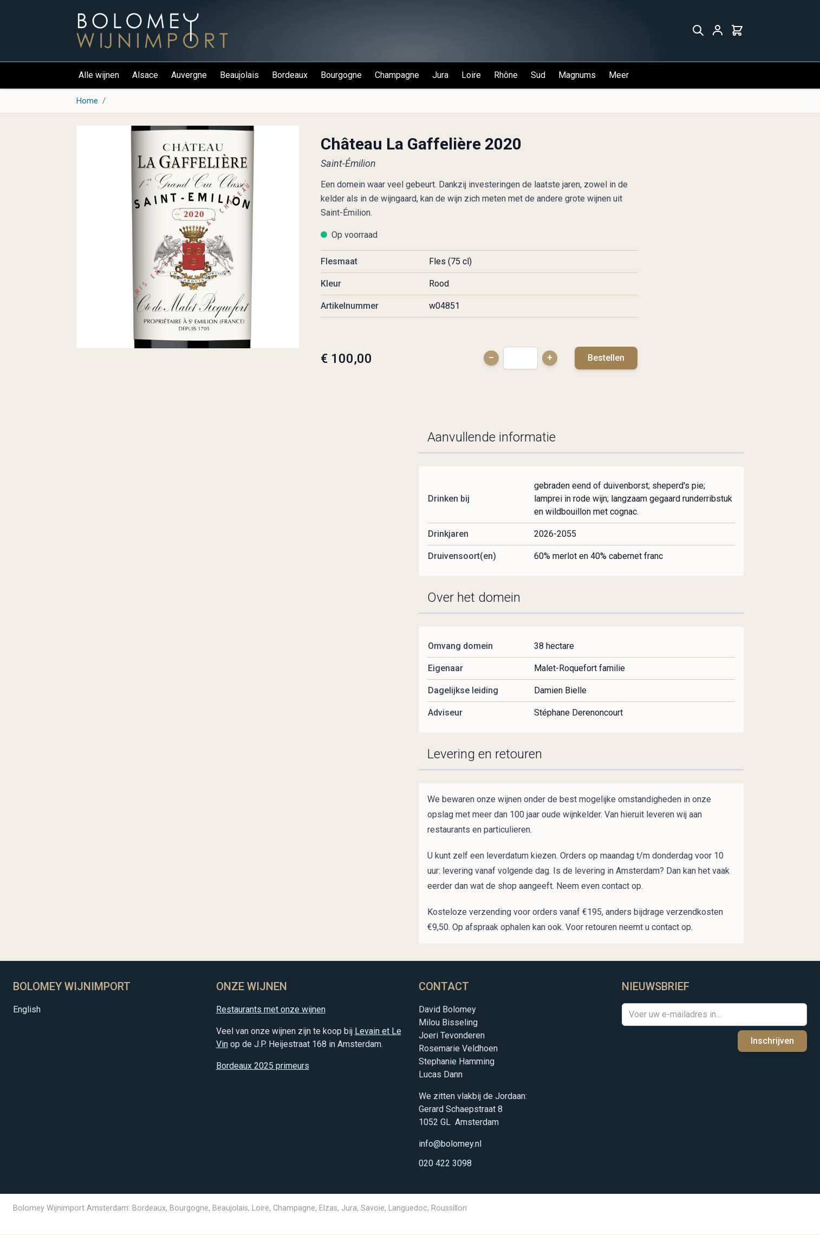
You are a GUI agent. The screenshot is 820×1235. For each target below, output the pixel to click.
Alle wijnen (99, 75)
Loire (471, 75)
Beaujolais (239, 75)
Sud (538, 75)
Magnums (577, 75)
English (27, 1009)
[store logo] (152, 30)
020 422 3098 (445, 1163)
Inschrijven (772, 1041)
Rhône (506, 75)
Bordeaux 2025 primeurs (262, 1066)
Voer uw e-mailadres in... (675, 1014)
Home (87, 101)
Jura (440, 75)
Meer (619, 75)
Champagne (397, 75)
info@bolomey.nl (450, 1144)
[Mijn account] (717, 30)
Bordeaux (290, 75)
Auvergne (189, 75)
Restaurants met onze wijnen (271, 1009)
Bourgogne (341, 75)
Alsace (145, 75)
